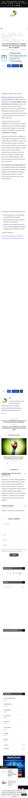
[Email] (19, 5)
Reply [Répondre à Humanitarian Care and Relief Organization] (25, 473)
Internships (11, 3)
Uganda (14, 749)
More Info (14, 796)
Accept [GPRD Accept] (24, 794)
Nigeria (6, 733)
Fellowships (4, 3)
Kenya (6, 739)
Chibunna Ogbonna (7, 506)
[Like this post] (9, 65)
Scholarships (21, 1)
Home (3, 1)
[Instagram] (14, 5)
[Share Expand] (21, 65)
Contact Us (24, 3)
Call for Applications (11, 1)
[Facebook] (8, 5)
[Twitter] (10, 5)
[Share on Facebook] (15, 65)
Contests (17, 3)
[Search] (26, 29)
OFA (8, 49)
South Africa (7, 727)
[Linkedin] (12, 5)
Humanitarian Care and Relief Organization (11, 474)
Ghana (14, 745)
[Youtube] (17, 5)
